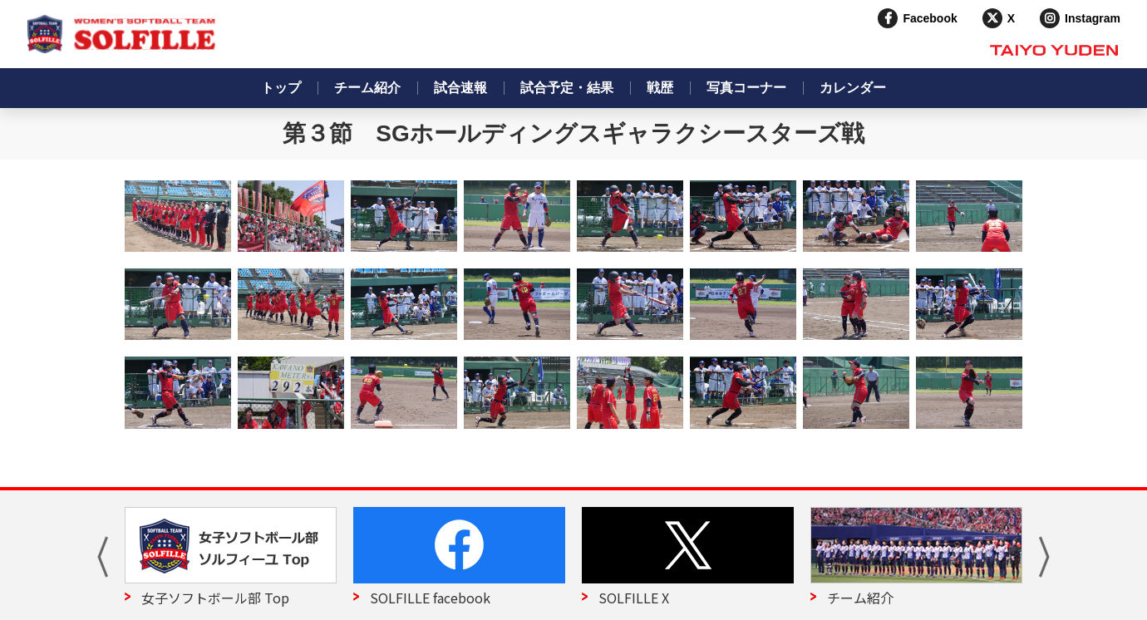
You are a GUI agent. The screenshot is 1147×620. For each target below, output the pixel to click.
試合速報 (460, 88)
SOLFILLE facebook (430, 598)
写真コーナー (746, 88)
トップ (281, 88)
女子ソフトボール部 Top (215, 598)
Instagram (1092, 18)
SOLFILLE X (633, 598)
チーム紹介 (367, 88)
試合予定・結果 (566, 88)
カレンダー (853, 88)
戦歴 (660, 88)
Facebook (930, 18)
